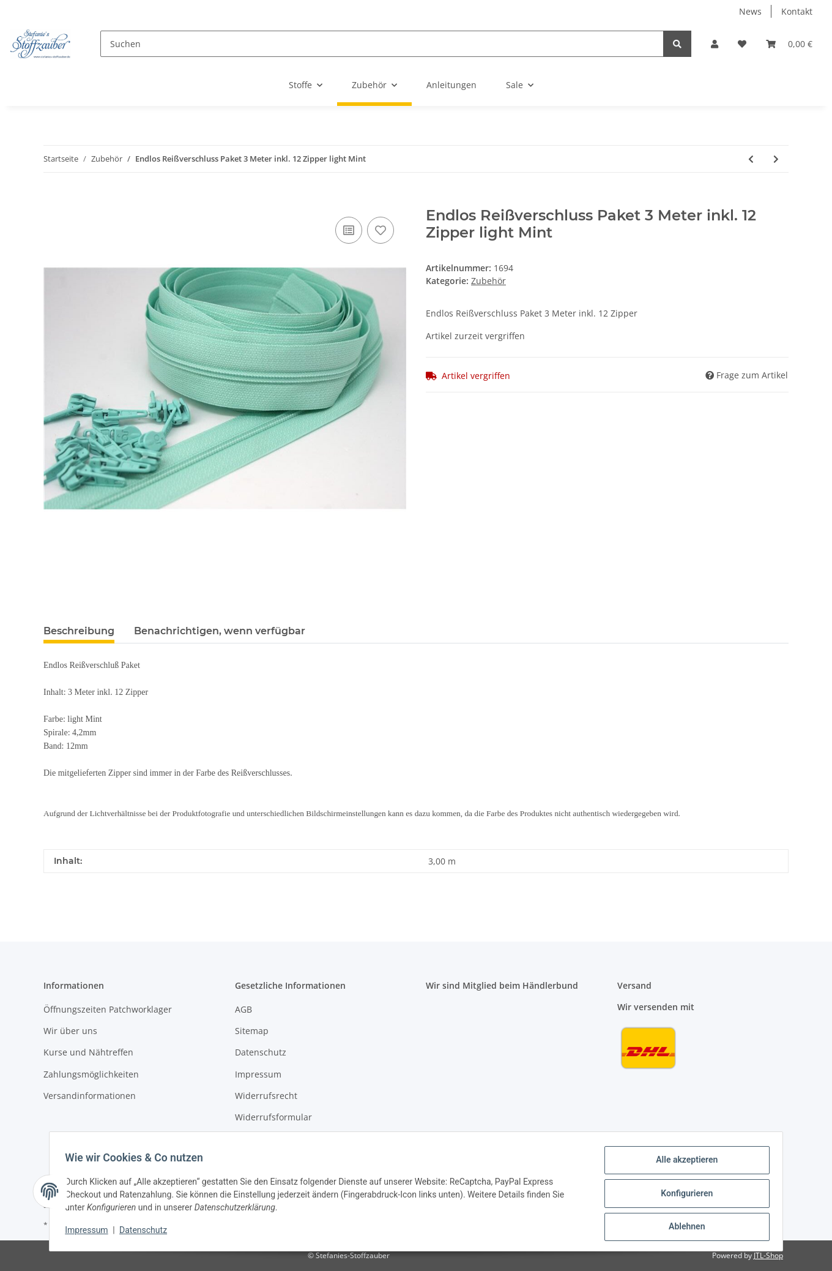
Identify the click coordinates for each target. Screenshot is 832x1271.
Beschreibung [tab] (78, 631)
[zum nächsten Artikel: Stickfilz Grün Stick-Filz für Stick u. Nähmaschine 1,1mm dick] (776, 159)
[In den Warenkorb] (53, 200)
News (750, 11)
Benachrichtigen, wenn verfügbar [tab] (219, 631)
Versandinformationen (89, 1095)
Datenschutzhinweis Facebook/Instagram (319, 1139)
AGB (243, 1009)
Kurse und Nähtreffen (88, 1052)
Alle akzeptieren (682, 1164)
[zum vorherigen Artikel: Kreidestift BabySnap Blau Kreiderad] (750, 159)
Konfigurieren (682, 1196)
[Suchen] (382, 44)
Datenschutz (260, 1052)
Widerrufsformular (273, 1117)
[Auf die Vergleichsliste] (348, 230)
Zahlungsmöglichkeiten (91, 1074)
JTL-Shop (768, 1255)
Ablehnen (682, 1227)
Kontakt (796, 11)
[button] (714, 44)
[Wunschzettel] (742, 44)
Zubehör (488, 281)
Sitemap (252, 1031)
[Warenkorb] (789, 44)
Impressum (258, 1074)
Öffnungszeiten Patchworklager (107, 1009)
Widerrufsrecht (266, 1095)
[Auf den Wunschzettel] (380, 230)
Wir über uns (70, 1031)
